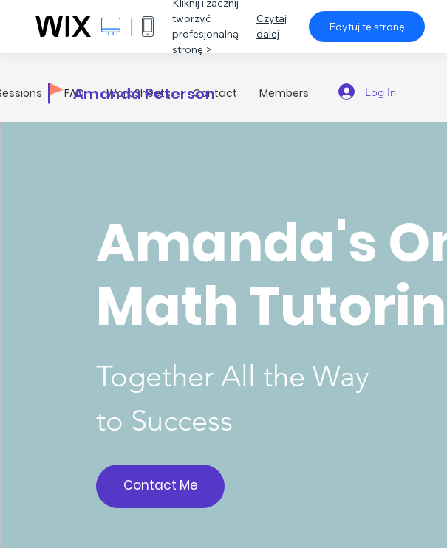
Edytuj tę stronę (367, 26)
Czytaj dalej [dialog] (271, 26)
